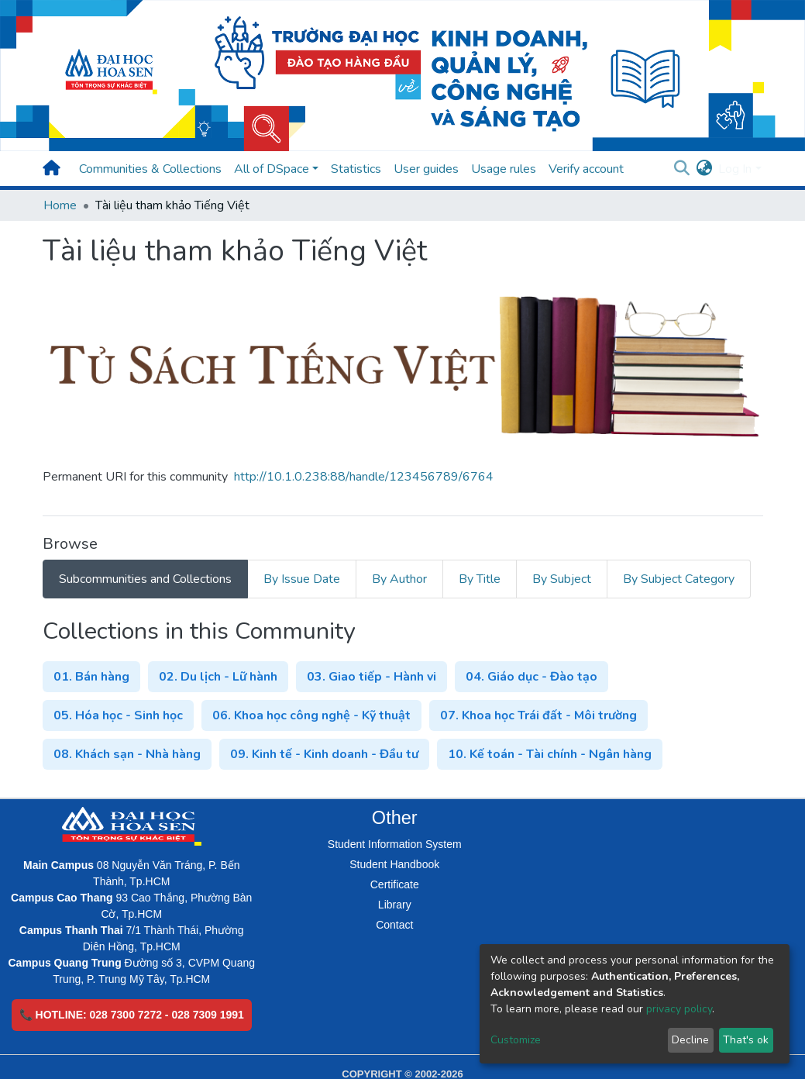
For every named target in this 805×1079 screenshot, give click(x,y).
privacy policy (679, 1008)
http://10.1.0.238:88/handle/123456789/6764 (364, 476)
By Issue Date (301, 579)
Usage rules (503, 169)
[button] (704, 169)
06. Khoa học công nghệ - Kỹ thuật (311, 715)
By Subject (561, 579)
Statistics (356, 169)
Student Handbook (394, 864)
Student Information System (395, 844)
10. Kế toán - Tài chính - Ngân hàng (550, 754)
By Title (480, 579)
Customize (515, 1039)
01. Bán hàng (91, 676)
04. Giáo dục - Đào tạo (531, 676)
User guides (426, 169)
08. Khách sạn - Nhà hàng (127, 754)
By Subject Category (678, 579)
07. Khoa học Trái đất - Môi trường (538, 715)
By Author (399, 579)
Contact (394, 925)
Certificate (394, 884)
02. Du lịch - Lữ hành (218, 676)
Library (394, 904)
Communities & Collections (150, 169)
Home (60, 205)
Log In (735, 169)
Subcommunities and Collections (145, 579)
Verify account (586, 169)
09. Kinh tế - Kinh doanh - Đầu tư (324, 754)
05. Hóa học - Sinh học (118, 715)
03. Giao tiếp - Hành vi (371, 676)
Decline (690, 1039)
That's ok (746, 1039)
